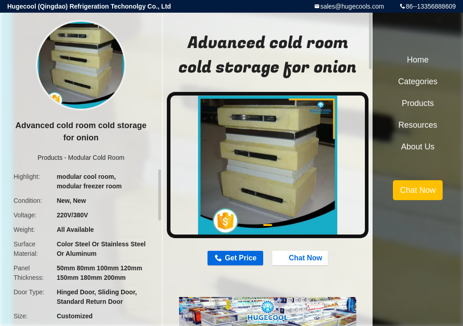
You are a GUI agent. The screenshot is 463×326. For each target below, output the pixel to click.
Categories (417, 81)
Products (50, 157)
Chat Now (301, 257)
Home (418, 59)
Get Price (240, 258)
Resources (417, 124)
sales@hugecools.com (352, 6)
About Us (418, 146)
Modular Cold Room (96, 157)
